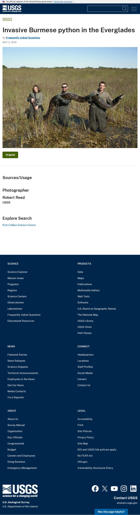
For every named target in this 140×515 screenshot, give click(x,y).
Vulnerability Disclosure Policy (95, 468)
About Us (13, 419)
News (11, 346)
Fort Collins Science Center (19, 225)
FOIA (80, 425)
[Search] (125, 9)
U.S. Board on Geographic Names (97, 308)
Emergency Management (22, 468)
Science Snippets (18, 366)
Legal (82, 410)
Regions (12, 290)
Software (83, 302)
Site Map (83, 443)
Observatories (16, 302)
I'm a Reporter (16, 397)
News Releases (16, 360)
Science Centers (17, 296)
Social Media (85, 373)
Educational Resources (21, 320)
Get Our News (16, 385)
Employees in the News (21, 379)
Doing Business (16, 461)
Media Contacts (17, 391)
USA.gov (83, 461)
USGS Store (85, 327)
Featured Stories (17, 354)
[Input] (107, 9)
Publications (85, 284)
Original (10, 154)
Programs (13, 284)
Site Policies (85, 431)
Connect (84, 346)
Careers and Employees (21, 455)
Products (84, 263)
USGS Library (85, 320)
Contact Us (84, 385)
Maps (81, 278)
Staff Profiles (85, 366)
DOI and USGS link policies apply (97, 449)
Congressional (16, 443)
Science (13, 263)
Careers (82, 379)
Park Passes (85, 333)
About (12, 410)
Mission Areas (16, 278)
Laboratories (15, 308)
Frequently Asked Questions (23, 37)
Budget (12, 449)
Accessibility (85, 419)
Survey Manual (16, 425)
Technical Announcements (23, 373)
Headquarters (86, 354)
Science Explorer (18, 272)
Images (7, 18)
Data (80, 272)
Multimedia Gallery (89, 290)
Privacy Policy (86, 437)
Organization (15, 431)
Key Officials (15, 437)
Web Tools (84, 296)
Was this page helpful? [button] (111, 511)
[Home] (11, 11)
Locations (83, 360)
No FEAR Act (85, 455)
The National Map (88, 314)
